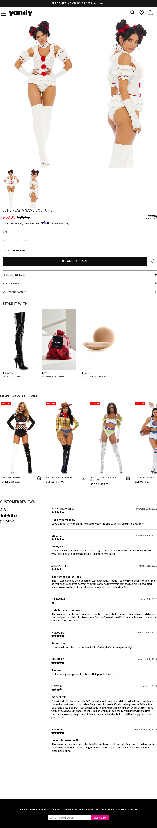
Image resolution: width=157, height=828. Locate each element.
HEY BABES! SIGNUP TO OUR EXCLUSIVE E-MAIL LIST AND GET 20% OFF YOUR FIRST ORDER (79, 809)
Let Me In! (100, 817)
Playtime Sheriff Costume (60, 477)
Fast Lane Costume (11, 477)
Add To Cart (74, 261)
